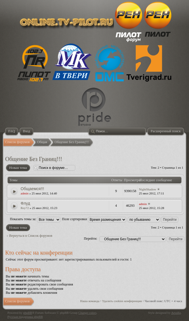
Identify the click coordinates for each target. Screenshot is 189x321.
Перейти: (90, 239)
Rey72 (25, 208)
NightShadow (147, 189)
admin (25, 193)
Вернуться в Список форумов (30, 236)
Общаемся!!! (32, 188)
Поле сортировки (94, 219)
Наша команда (89, 301)
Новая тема (18, 168)
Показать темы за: (35, 219)
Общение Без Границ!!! (33, 159)
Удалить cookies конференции (122, 301)
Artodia (176, 312)
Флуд (25, 203)
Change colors (87, 312)
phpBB (27, 312)
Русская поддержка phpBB (25, 316)
